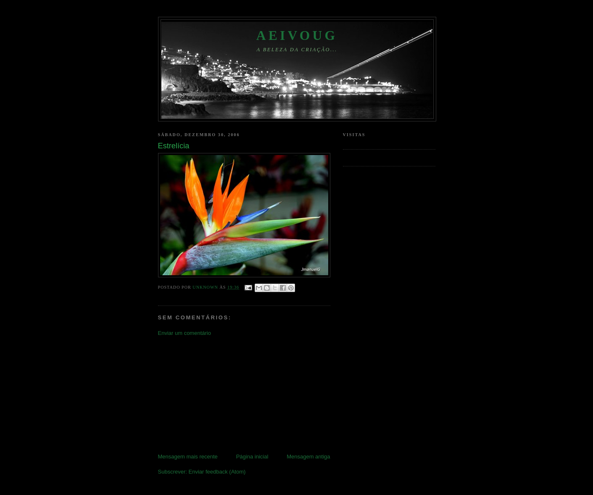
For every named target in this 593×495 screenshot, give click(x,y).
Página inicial (252, 456)
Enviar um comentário (184, 333)
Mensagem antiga (308, 456)
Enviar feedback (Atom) (216, 472)
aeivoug (297, 35)
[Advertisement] (221, 394)
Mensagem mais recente (188, 456)
